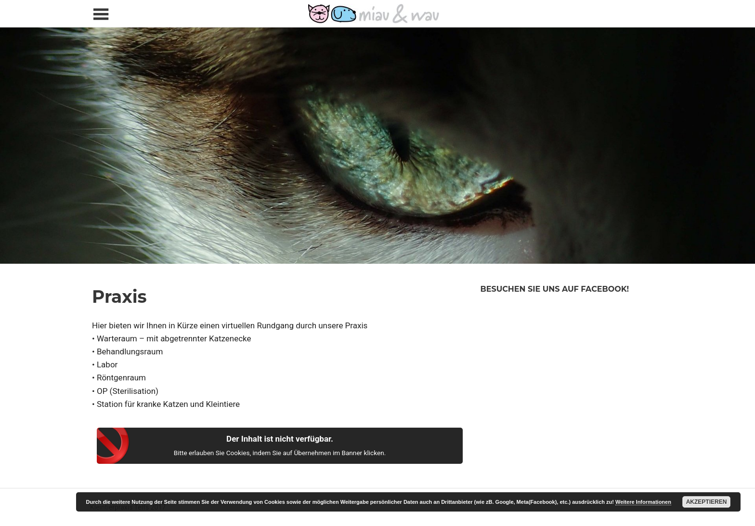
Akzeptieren (706, 502)
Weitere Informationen (643, 502)
